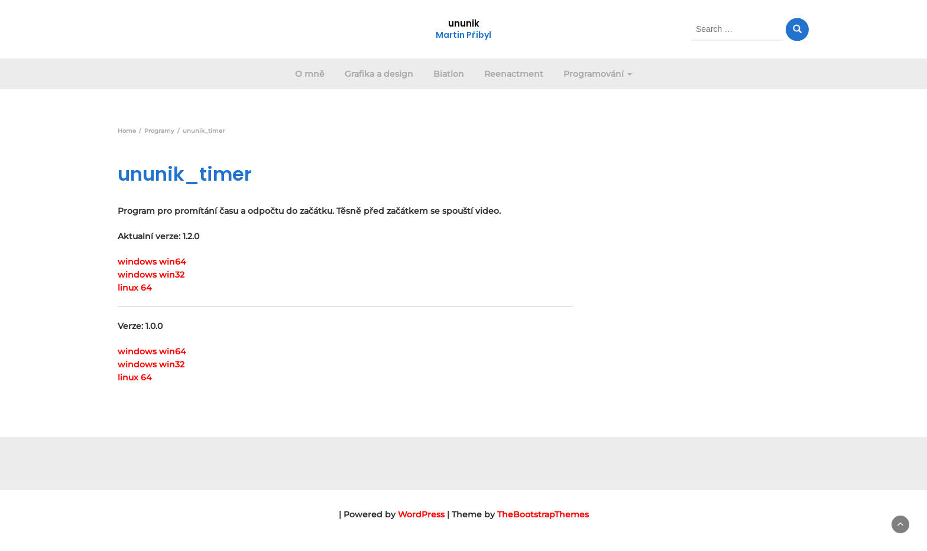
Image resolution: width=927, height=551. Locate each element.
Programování (597, 74)
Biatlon (448, 74)
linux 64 (134, 287)
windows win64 (152, 261)
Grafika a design (379, 74)
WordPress (421, 514)
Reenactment (513, 74)
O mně (310, 74)
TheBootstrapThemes (543, 514)
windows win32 (151, 274)
